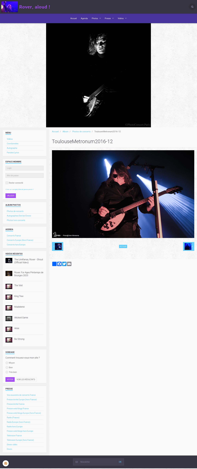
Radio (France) (13, 418)
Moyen (10, 363)
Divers (9, 450)
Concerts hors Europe (16, 245)
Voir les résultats (26, 380)
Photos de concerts (81, 132)
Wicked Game (21, 318)
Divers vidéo (12, 445)
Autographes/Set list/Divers (19, 216)
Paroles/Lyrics (13, 153)
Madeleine (19, 307)
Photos (95, 18)
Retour (123, 247)
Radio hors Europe (15, 427)
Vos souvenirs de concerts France (21, 396)
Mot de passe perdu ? (25, 190)
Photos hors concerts (16, 221)
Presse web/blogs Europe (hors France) (24, 414)
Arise (16, 328)
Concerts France (14, 236)
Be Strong (19, 339)
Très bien (11, 372)
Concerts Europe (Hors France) (20, 241)
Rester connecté (14, 183)
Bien (9, 368)
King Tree (18, 296)
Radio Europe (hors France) (18, 423)
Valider (10, 196)
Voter (10, 380)
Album (65, 132)
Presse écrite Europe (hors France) (22, 400)
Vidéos (121, 18)
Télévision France (14, 436)
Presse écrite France (15, 405)
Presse (108, 18)
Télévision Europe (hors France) (20, 441)
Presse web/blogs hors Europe (20, 432)
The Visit (18, 286)
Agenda (84, 18)
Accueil (73, 18)
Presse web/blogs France (18, 409)
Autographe (12, 149)
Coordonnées (12, 144)
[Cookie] (6, 463)
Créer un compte (11, 190)
